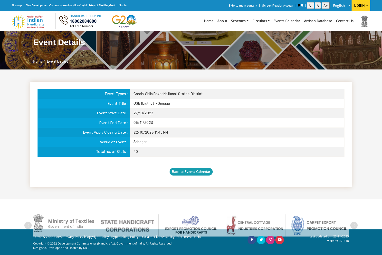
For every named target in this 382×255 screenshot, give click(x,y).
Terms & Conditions (47, 237)
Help (197, 237)
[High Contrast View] (299, 5)
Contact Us (344, 21)
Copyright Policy (97, 237)
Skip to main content (243, 6)
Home (208, 21)
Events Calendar (287, 21)
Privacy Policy (73, 237)
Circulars (259, 21)
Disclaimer (148, 237)
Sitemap (17, 5)
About (222, 21)
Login (361, 6)
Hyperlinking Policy (125, 237)
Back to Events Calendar (191, 171)
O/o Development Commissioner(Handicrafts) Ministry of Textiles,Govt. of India (76, 5)
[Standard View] (302, 5)
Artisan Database (318, 21)
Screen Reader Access (277, 6)
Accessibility (166, 237)
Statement (184, 237)
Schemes (238, 21)
